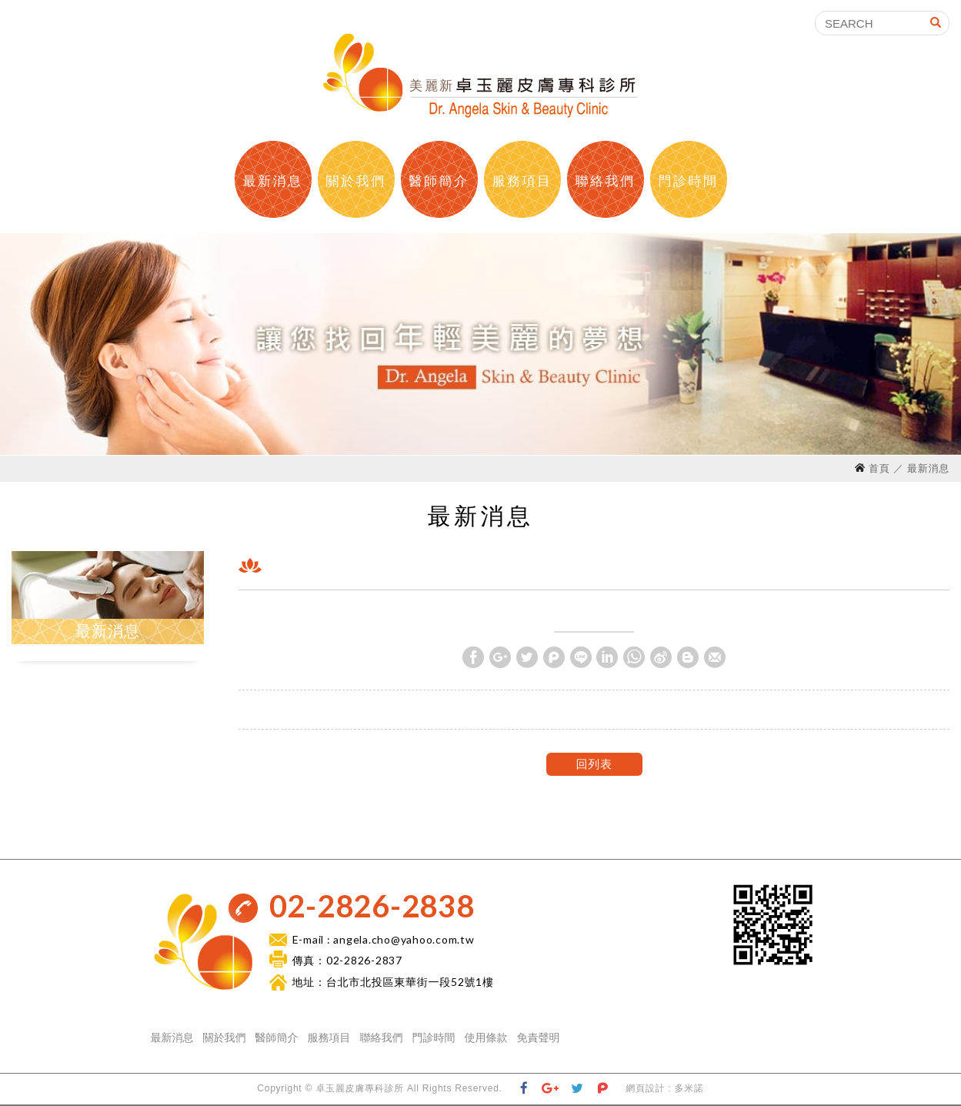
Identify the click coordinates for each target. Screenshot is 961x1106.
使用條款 (486, 1037)
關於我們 (355, 181)
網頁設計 (645, 1088)
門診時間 (688, 181)
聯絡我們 (605, 181)
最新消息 (272, 181)
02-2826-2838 (372, 905)
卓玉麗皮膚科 (481, 75)
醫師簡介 (439, 181)
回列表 (594, 763)
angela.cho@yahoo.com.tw (403, 939)
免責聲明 (538, 1037)
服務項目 (522, 181)
